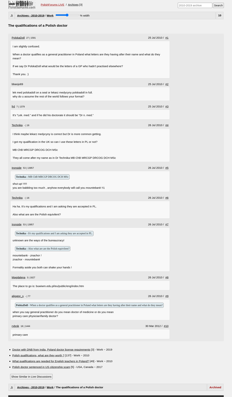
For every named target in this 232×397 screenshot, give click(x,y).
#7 (167, 224)
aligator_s (18, 296)
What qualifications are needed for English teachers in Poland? (50, 361)
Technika (17, 125)
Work (50, 15)
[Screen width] (67, 15)
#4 (167, 125)
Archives (73, 4)
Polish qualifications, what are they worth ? (38, 355)
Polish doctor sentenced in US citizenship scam (41, 367)
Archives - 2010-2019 (30, 15)
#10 (166, 326)
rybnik (15, 326)
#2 (167, 84)
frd (13, 106)
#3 (167, 106)
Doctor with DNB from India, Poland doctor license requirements (51, 349)
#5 (167, 167)
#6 (167, 197)
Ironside (17, 167)
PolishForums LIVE (52, 4)
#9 (167, 296)
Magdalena (18, 277)
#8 (167, 277)
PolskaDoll (18, 37)
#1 (167, 37)
